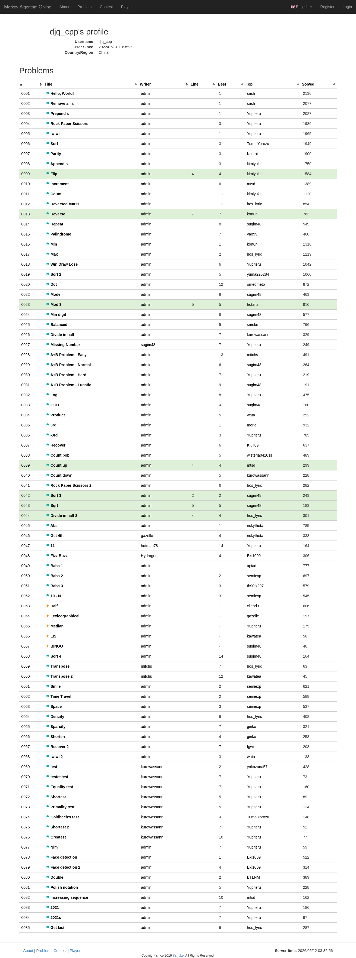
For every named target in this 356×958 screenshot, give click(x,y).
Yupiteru (254, 113)
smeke (252, 324)
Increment (57, 184)
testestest (57, 777)
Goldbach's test (62, 817)
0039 (25, 465)
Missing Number (63, 345)
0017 (25, 254)
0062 (25, 696)
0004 (25, 123)
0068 (25, 757)
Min (51, 244)
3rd (51, 425)
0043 (25, 505)
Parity (53, 154)
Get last (55, 927)
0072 (25, 797)
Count (53, 194)
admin (146, 93)
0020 (25, 284)
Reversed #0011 (62, 204)
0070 (25, 777)
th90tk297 (255, 586)
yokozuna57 (257, 767)
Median (55, 626)
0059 (25, 666)
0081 (25, 887)
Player (126, 7)
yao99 (252, 234)
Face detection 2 (63, 867)
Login (347, 7)
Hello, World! (60, 93)
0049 (25, 566)
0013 (25, 214)
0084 (25, 917)
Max (52, 254)
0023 (25, 304)
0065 (25, 726)
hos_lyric (254, 204)
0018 (25, 264)
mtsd (251, 184)
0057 (25, 646)
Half (52, 606)
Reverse (55, 214)
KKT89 (253, 445)
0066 (25, 736)
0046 (25, 535)
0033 (25, 405)
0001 (25, 93)
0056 (25, 636)
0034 (25, 415)
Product (55, 415)
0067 (25, 747)
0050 (25, 576)
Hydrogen (149, 556)
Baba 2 (54, 576)
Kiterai (252, 154)
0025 (25, 324)
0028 (25, 355)
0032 (25, 395)
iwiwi (52, 133)
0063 (25, 706)
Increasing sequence (67, 897)
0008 (25, 164)
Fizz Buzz (57, 556)
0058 (25, 656)
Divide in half (60, 334)
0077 (25, 847)
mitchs (252, 355)
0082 (25, 897)
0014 (25, 224)
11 (50, 546)
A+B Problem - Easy (66, 355)
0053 (25, 606)
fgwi (250, 747)
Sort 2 (53, 274)
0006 (25, 144)
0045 (25, 525)
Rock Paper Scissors (67, 123)
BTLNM (253, 877)
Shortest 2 (57, 827)
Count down (59, 475)
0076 (25, 837)
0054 (25, 616)
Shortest (56, 797)
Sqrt (52, 505)
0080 (25, 877)
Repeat (54, 224)
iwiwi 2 (54, 757)
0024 (25, 314)
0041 (25, 485)
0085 (25, 927)
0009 (25, 174)
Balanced (56, 324)
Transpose (58, 666)
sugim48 (254, 224)
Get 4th (55, 535)
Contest (106, 7)
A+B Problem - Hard (66, 375)
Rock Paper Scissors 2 (69, 485)
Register (327, 7)
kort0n (252, 214)
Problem (84, 7)
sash (251, 93)
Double (54, 877)
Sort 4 (53, 656)
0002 (25, 103)
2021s (53, 917)
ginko (251, 726)
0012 (25, 204)
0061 (25, 686)
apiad (251, 566)
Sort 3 (53, 495)
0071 (25, 787)
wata (251, 415)
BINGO (54, 646)
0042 (25, 495)
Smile (53, 686)
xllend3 (253, 606)
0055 (25, 626)
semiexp (254, 576)
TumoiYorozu (258, 144)
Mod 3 (53, 304)
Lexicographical (62, 616)
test (51, 767)
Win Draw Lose (62, 264)
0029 (25, 365)
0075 (25, 827)
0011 (25, 194)
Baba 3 (54, 586)
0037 (25, 445)
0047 (25, 546)
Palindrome (58, 234)
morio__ (254, 425)
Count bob (58, 455)
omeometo (256, 284)
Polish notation (62, 887)
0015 (25, 234)
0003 (25, 113)
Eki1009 (254, 556)
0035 (25, 425)
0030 (25, 375)
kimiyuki (254, 164)
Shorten (55, 736)
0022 (25, 294)
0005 (25, 133)
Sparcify (55, 726)
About (64, 7)
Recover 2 (57, 747)
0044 (25, 515)
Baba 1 (54, 566)
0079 (25, 867)
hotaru (252, 304)
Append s (57, 164)
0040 (25, 475)
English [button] (301, 7)
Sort (52, 144)
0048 (25, 556)
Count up (56, 465)
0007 (25, 154)
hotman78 (149, 546)
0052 (25, 596)
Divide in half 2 (61, 515)
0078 (25, 857)
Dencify (55, 716)
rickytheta (255, 525)
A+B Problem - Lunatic (68, 385)
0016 (25, 244)
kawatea (254, 636)
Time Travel (58, 696)
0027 (25, 345)
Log (52, 395)
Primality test (60, 807)
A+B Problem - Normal (68, 365)
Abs (52, 525)
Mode (53, 294)
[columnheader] (31, 84)
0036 (25, 435)
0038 (25, 455)
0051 (25, 586)
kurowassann (258, 334)
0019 (25, 274)
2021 (52, 907)
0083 (25, 907)
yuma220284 (258, 274)
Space (54, 706)
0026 (25, 334)
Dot (51, 284)
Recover (55, 445)
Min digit (56, 314)
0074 (25, 817)
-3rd (52, 435)
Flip (51, 174)
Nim (52, 847)
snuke (179, 955)
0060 (25, 676)
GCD (52, 405)
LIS (51, 636)
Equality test (59, 787)
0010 (25, 184)
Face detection (61, 857)
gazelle (147, 535)
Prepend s (57, 113)
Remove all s (60, 103)
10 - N (53, 596)
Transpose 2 (59, 676)
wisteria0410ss (259, 455)
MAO (27, 7)
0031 (25, 385)
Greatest (56, 837)
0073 (25, 807)
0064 (25, 716)
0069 (25, 767)
